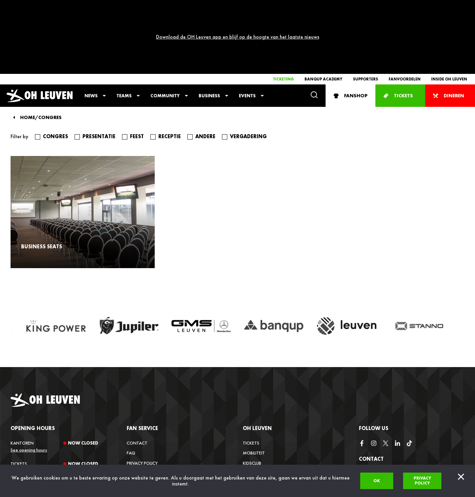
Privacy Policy (142, 402)
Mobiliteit (254, 392)
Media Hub (254, 432)
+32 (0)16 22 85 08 (377, 461)
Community (165, 35)
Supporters (365, 18)
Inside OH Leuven (449, 18)
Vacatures (254, 422)
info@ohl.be (372, 444)
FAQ (131, 392)
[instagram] (374, 383)
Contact (137, 382)
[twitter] (386, 383)
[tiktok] (409, 383)
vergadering (248, 76)
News (91, 35)
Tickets (251, 382)
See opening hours (29, 389)
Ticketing (283, 18)
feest (137, 76)
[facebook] (362, 383)
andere (205, 76)
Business (209, 35)
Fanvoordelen (405, 18)
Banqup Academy (323, 18)
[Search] (314, 34)
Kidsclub (252, 402)
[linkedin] (397, 383)
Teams (124, 35)
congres (55, 76)
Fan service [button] (142, 367)
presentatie (98, 76)
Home (27, 56)
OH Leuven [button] (257, 367)
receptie (169, 76)
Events (247, 35)
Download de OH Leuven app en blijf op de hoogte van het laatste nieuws (237, 6)
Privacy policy (422, 480)
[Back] (14, 56)
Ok (376, 480)
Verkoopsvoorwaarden (154, 412)
